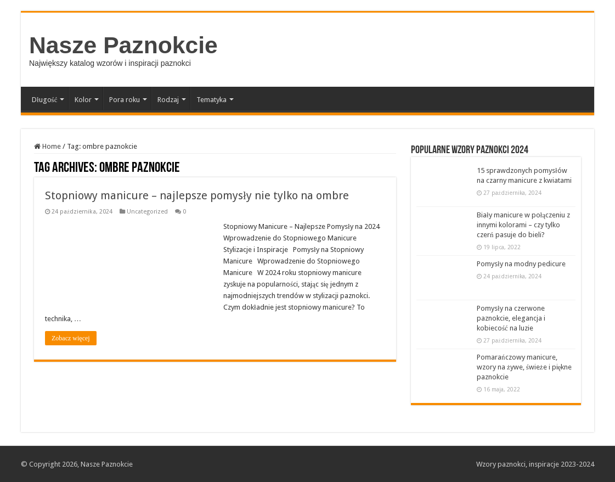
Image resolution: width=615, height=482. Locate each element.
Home (47, 146)
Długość (44, 100)
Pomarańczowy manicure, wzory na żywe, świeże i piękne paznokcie (524, 367)
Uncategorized (147, 211)
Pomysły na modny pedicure (521, 264)
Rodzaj (168, 100)
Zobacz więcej (71, 338)
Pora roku (124, 100)
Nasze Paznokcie (123, 45)
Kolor (83, 100)
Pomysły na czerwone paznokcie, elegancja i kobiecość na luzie (511, 318)
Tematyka (211, 100)
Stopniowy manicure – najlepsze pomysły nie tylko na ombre (197, 195)
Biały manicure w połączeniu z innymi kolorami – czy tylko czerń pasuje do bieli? (523, 225)
